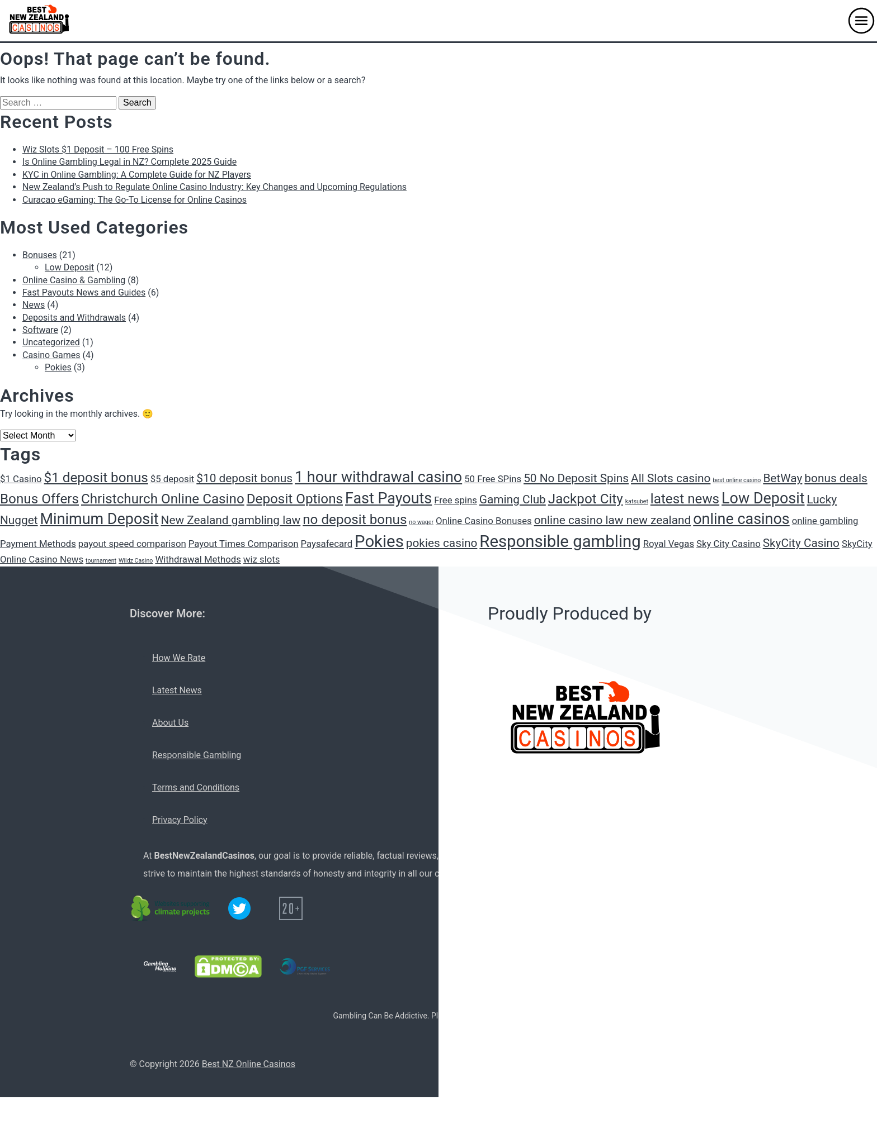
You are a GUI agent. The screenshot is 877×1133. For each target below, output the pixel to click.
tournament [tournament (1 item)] (101, 560)
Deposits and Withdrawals (74, 317)
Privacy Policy (180, 820)
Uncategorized (51, 342)
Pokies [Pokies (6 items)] (379, 541)
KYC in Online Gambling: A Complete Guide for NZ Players (136, 174)
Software (40, 330)
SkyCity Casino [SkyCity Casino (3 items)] (801, 543)
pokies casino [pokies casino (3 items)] (442, 543)
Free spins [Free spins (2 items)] (455, 500)
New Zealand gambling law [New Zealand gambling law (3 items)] (231, 520)
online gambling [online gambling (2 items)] (825, 520)
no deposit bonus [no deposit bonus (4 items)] (355, 519)
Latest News (177, 690)
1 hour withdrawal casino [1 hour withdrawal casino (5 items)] (378, 477)
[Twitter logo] (239, 908)
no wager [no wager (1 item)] (421, 522)
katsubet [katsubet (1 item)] (636, 501)
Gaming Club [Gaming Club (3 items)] (512, 499)
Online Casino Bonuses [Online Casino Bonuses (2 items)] (484, 520)
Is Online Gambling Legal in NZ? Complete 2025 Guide (129, 161)
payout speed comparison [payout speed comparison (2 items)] (132, 543)
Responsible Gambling (196, 755)
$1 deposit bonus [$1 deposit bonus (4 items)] (96, 477)
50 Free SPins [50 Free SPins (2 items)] (492, 478)
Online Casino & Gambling (73, 280)
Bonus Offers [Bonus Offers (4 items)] (39, 499)
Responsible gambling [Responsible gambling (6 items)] (559, 541)
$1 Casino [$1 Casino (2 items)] (21, 478)
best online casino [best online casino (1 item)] (737, 480)
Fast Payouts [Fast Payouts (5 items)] (388, 498)
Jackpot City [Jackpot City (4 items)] (585, 499)
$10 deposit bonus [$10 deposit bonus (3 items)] (244, 478)
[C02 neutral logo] (171, 908)
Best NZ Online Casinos (248, 1064)
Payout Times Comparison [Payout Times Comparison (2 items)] (243, 543)
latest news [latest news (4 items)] (684, 499)
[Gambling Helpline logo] (160, 966)
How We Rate (178, 658)
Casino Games (51, 355)
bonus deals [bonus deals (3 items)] (835, 478)
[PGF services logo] (305, 966)
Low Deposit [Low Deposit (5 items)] (763, 498)
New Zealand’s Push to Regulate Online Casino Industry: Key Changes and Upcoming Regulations (214, 187)
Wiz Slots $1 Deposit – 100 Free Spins (97, 149)
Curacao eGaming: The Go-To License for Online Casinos (134, 199)
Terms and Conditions (195, 787)
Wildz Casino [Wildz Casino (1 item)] (136, 560)
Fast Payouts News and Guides (83, 292)
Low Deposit (69, 267)
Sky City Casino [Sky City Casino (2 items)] (728, 543)
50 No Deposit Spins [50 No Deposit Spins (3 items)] (576, 478)
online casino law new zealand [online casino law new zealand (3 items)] (612, 520)
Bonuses (39, 255)
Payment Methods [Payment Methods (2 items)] (38, 543)
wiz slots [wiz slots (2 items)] (261, 559)
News (33, 304)
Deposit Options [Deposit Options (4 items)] (295, 499)
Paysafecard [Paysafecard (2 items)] (327, 543)
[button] (861, 20)
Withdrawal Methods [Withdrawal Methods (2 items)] (198, 559)
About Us (170, 722)
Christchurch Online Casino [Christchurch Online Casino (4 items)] (162, 499)
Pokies (58, 367)
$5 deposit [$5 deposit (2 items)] (172, 478)
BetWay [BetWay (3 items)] (782, 478)
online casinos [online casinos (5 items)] (741, 519)
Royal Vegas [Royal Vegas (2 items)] (668, 543)
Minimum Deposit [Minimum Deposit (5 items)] (99, 519)
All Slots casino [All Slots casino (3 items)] (670, 478)
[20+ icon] (291, 908)
